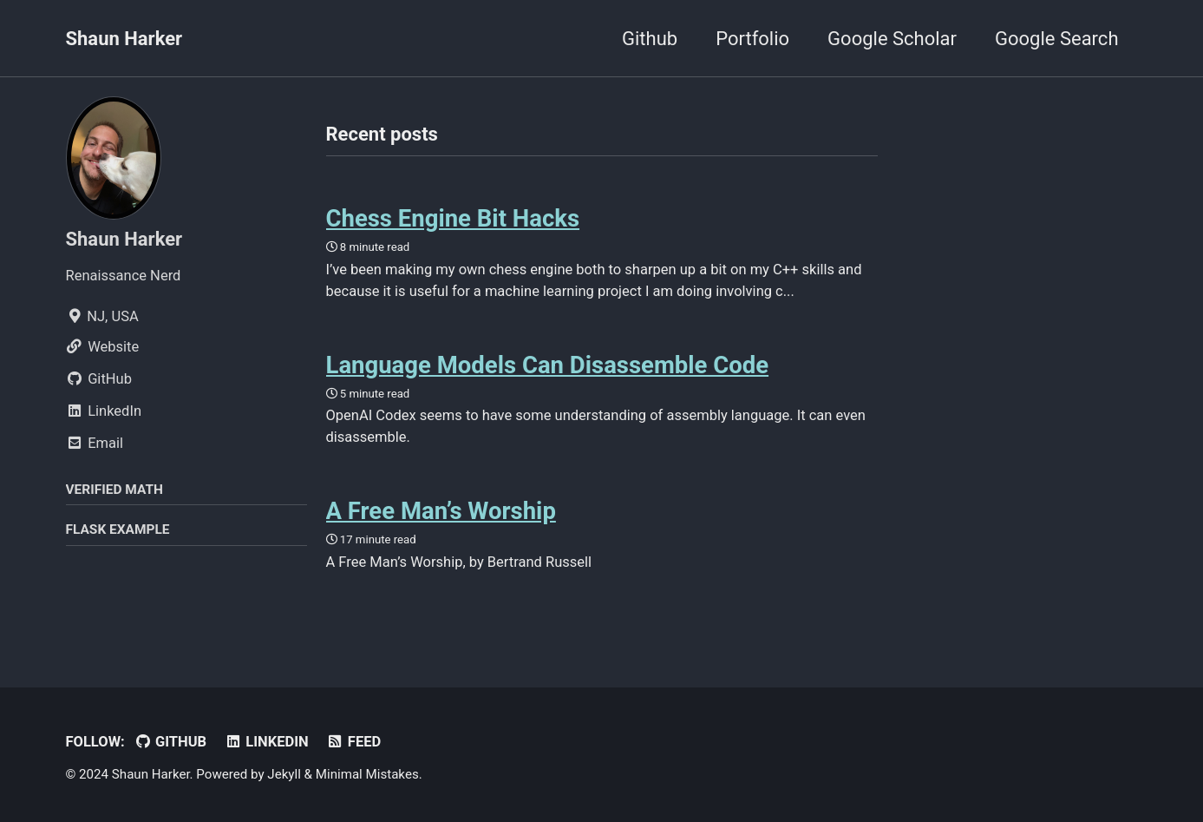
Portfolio (752, 38)
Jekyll (284, 774)
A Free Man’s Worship (441, 510)
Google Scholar (892, 38)
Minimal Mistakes (367, 774)
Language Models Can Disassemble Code (547, 365)
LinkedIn (267, 741)
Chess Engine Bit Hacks (453, 218)
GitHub (170, 741)
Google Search (1056, 38)
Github (649, 38)
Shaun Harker (124, 38)
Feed (353, 741)
